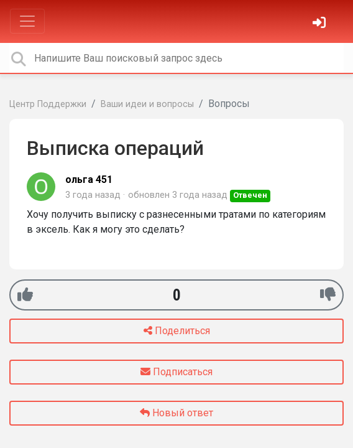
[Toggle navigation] (27, 21)
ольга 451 (88, 179)
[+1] (25, 295)
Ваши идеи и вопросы (147, 104)
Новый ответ (176, 413)
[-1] (328, 295)
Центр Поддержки (47, 104)
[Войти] (321, 24)
